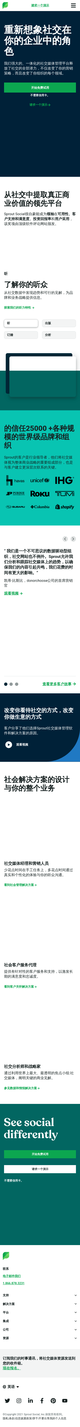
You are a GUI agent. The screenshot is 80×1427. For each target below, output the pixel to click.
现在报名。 (12, 1368)
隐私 (5, 1418)
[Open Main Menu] (73, 5)
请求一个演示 (40, 104)
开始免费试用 (40, 87)
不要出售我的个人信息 (52, 1418)
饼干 (35, 1418)
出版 (48, 323)
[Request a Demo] (40, 5)
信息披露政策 (23, 1418)
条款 (12, 1418)
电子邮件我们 (12, 1276)
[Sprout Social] (15, 5)
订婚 (10, 335)
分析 (48, 335)
